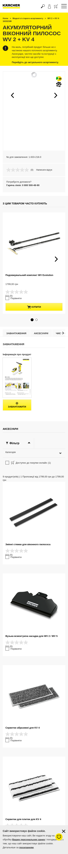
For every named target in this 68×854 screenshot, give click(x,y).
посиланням (26, 847)
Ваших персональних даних (28, 839)
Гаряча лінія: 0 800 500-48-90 (22, 185)
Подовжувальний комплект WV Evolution (29, 275)
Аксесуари (41, 333)
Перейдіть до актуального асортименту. (35, 62)
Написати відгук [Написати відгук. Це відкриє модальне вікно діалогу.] (44, 170)
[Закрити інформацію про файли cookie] (63, 831)
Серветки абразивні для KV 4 (22, 727)
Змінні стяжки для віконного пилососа (27, 544)
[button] (12, 95)
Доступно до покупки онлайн (31, 463)
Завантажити (17, 405)
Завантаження (16, 333)
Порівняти (16, 298)
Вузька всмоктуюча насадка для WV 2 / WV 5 (31, 636)
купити (34, 307)
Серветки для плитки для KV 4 (23, 819)
